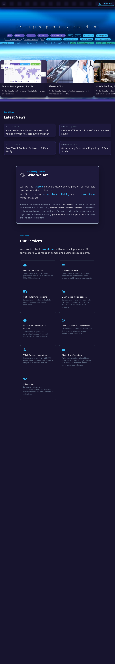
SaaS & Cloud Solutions (33, 270)
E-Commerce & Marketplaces (74, 297)
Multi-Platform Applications (35, 297)
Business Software (70, 270)
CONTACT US (106, 4)
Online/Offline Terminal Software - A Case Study (85, 132)
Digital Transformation (72, 355)
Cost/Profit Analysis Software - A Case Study (27, 149)
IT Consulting (29, 384)
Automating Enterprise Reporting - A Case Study (85, 149)
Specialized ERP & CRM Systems (76, 325)
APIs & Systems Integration (35, 355)
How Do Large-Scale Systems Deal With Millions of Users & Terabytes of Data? (28, 132)
